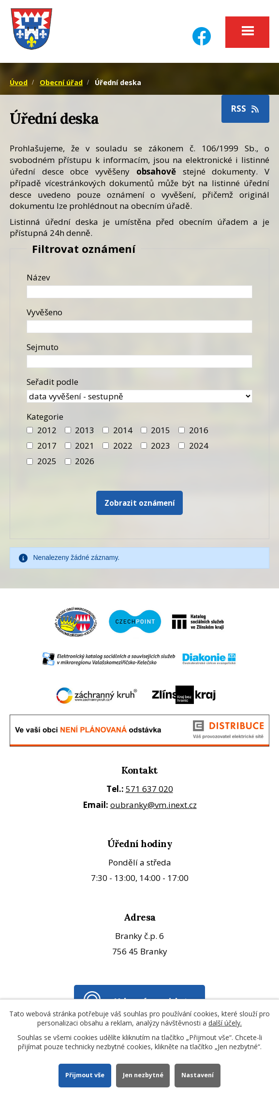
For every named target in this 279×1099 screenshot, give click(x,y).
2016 (198, 430)
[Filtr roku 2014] (106, 430)
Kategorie (45, 416)
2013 (84, 430)
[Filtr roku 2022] (106, 445)
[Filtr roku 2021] (68, 445)
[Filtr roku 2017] (30, 445)
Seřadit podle (52, 381)
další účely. (225, 1022)
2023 (160, 445)
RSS (246, 108)
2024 (198, 445)
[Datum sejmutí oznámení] (139, 361)
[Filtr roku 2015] (144, 430)
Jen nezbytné (143, 1075)
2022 (122, 445)
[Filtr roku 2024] (181, 445)
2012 (47, 430)
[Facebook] (201, 30)
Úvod (19, 82)
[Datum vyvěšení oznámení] (139, 326)
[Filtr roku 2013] (68, 430)
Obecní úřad (61, 82)
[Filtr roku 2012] (30, 430)
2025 (47, 461)
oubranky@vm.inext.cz (153, 804)
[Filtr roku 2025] (30, 461)
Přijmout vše (84, 1075)
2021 (84, 445)
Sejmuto (43, 346)
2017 (47, 445)
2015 (160, 430)
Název (38, 277)
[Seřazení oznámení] (139, 396)
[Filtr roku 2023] (144, 445)
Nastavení (197, 1075)
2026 (84, 461)
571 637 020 (149, 788)
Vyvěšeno (44, 312)
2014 (122, 430)
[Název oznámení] (139, 291)
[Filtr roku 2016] (181, 430)
